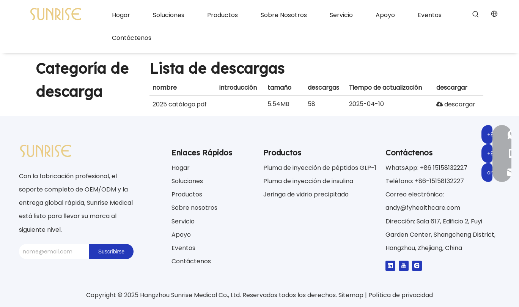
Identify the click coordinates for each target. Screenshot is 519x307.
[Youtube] (404, 265)
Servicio (183, 221)
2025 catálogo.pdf (180, 104)
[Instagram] (417, 265)
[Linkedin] (390, 265)
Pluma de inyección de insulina (308, 181)
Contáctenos (191, 261)
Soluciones (187, 181)
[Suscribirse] (111, 251)
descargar (455, 104)
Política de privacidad (400, 295)
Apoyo (181, 234)
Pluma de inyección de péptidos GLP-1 (319, 167)
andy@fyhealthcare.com (422, 207)
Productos (186, 194)
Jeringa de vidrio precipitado (306, 194)
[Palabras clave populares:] (476, 14)
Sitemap (351, 295)
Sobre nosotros (194, 207)
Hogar (180, 167)
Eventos (183, 248)
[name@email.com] (52, 251)
